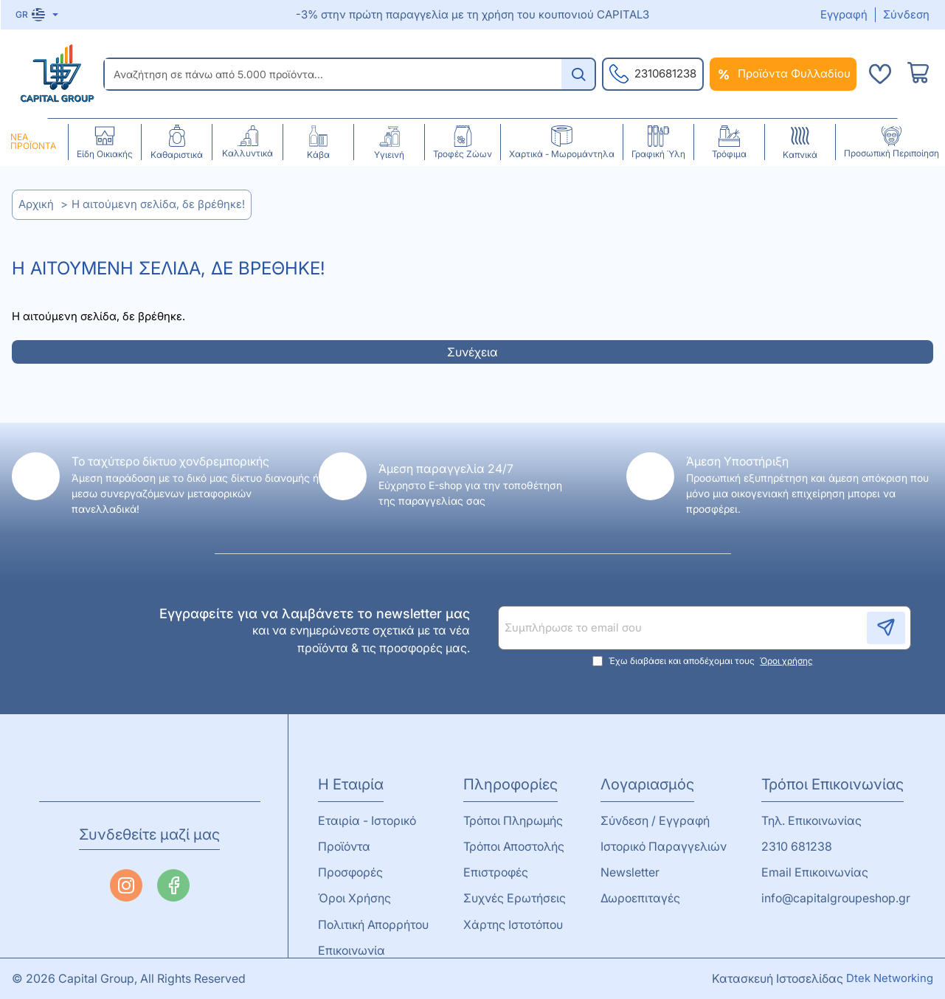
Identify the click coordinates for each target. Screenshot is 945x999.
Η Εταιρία (351, 784)
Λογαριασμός (647, 784)
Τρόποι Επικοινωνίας (832, 784)
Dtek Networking (889, 978)
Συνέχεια (472, 352)
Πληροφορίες (510, 784)
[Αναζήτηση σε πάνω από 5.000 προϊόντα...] (578, 74)
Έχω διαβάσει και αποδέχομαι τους (704, 661)
